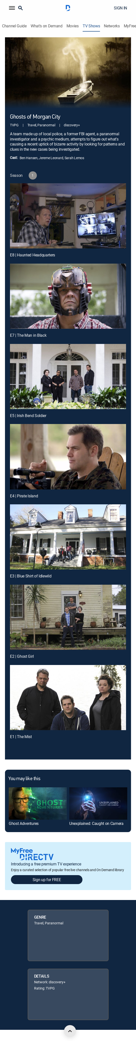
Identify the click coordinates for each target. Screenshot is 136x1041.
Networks (112, 26)
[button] (12, 8)
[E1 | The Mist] (68, 697)
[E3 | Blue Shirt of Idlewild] (68, 536)
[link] (38, 803)
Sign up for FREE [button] (47, 879)
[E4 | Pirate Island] (68, 456)
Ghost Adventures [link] (24, 823)
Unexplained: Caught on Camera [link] (96, 823)
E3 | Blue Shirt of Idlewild (30, 576)
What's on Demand (47, 26)
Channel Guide (14, 26)
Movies (73, 26)
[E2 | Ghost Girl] (68, 617)
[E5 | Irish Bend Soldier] (68, 376)
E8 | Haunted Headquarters (32, 255)
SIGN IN (120, 8)
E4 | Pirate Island (24, 496)
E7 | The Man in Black (28, 335)
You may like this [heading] (24, 778)
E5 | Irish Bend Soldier (28, 415)
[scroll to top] (70, 1031)
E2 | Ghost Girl (22, 656)
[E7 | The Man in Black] (68, 296)
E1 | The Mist (21, 736)
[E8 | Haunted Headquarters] (68, 215)
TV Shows (91, 26)
